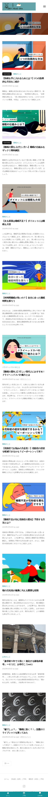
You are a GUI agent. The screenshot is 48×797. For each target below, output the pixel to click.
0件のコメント (25, 379)
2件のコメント (25, 737)
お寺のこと (6, 657)
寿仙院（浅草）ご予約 (18, 779)
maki (16, 86)
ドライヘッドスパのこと (11, 367)
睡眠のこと (17, 74)
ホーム (6, 779)
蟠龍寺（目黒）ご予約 (36, 779)
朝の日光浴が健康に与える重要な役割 (20, 590)
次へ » (6, 763)
